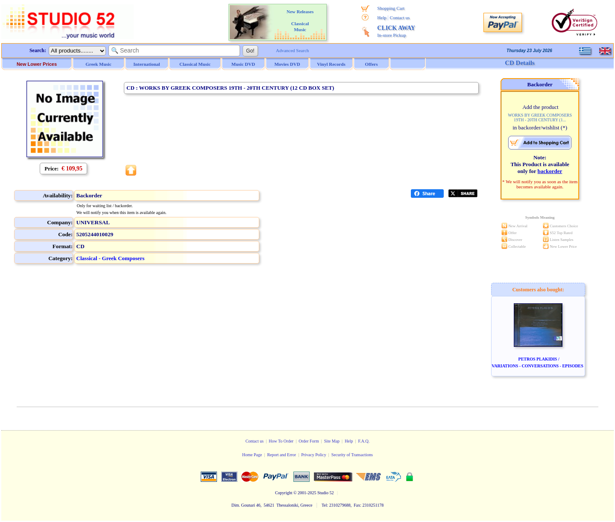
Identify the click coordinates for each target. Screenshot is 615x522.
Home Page (252, 454)
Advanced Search (292, 50)
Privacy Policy (313, 454)
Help (381, 17)
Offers (371, 64)
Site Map (332, 441)
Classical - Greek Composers (110, 258)
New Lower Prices (37, 64)
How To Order (281, 441)
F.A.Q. (364, 441)
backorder (550, 171)
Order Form (309, 441)
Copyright (284, 492)
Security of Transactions (352, 454)
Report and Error (281, 454)
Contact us (400, 17)
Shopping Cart (390, 8)
